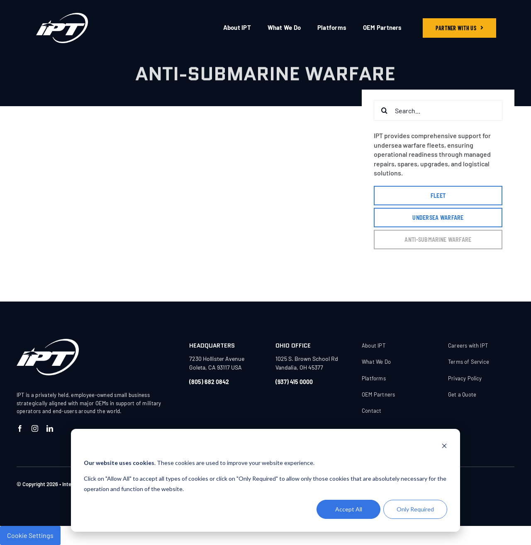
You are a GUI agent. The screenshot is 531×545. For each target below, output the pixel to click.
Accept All (348, 509)
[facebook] (20, 428)
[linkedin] (49, 428)
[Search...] (438, 110)
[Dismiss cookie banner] (444, 447)
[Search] (384, 110)
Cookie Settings (30, 535)
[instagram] (35, 428)
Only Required (415, 509)
